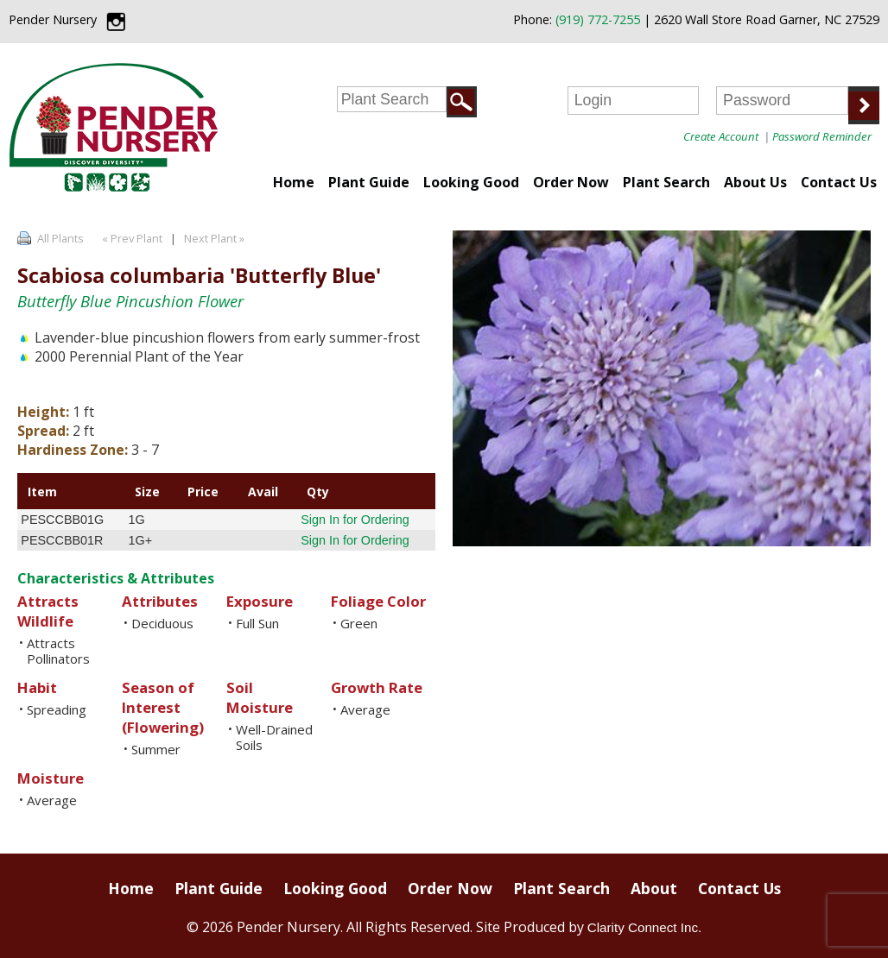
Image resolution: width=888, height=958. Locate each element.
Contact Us (839, 182)
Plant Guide (368, 182)
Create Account (720, 136)
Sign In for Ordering (355, 519)
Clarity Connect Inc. (644, 927)
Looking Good (471, 182)
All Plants (60, 238)
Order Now (571, 182)
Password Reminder (822, 136)
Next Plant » (215, 238)
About (654, 888)
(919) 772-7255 (597, 19)
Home (293, 182)
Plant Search (666, 182)
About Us (755, 182)
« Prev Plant (130, 238)
